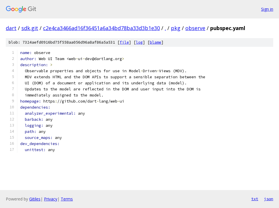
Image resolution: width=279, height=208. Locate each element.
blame (155, 42)
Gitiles (34, 199)
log (139, 42)
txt (254, 198)
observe (195, 28)
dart (11, 28)
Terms (67, 199)
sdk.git (29, 28)
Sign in (267, 9)
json (268, 198)
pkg (175, 28)
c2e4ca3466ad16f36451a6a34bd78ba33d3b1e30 (101, 28)
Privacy (50, 199)
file (124, 42)
